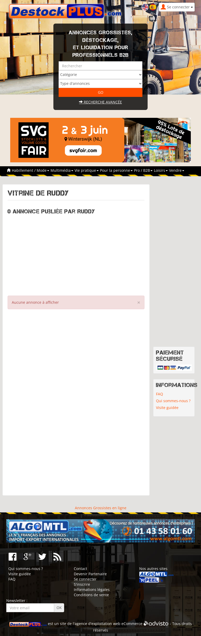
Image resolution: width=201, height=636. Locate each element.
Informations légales (92, 589)
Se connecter (85, 579)
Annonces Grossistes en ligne (100, 507)
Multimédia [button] (62, 170)
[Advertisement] (76, 253)
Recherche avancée (100, 101)
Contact (80, 568)
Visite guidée (167, 407)
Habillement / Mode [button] (30, 170)
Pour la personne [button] (116, 170)
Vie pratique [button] (87, 170)
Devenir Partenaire (90, 573)
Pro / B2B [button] (143, 170)
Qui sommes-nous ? (173, 400)
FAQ (159, 393)
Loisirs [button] (161, 170)
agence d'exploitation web (97, 623)
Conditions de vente (91, 594)
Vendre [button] (176, 170)
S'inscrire (82, 584)
